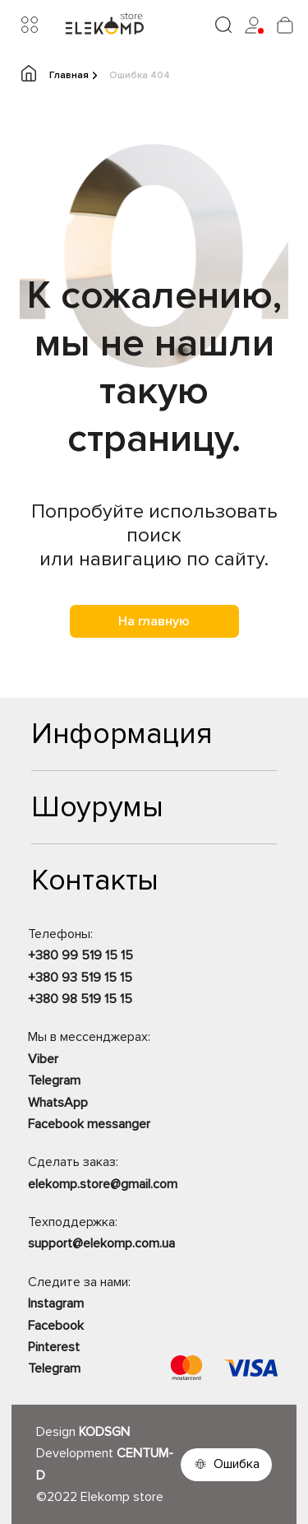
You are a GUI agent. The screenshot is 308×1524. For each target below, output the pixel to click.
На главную (154, 621)
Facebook (56, 1325)
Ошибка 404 (139, 75)
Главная (59, 74)
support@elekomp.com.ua (101, 1243)
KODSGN (104, 1432)
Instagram (56, 1303)
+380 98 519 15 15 (80, 999)
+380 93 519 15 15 (80, 977)
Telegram (54, 1080)
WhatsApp (58, 1102)
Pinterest (54, 1347)
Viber (43, 1059)
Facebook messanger (89, 1124)
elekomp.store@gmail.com (102, 1184)
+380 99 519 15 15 (80, 955)
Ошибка (237, 1464)
